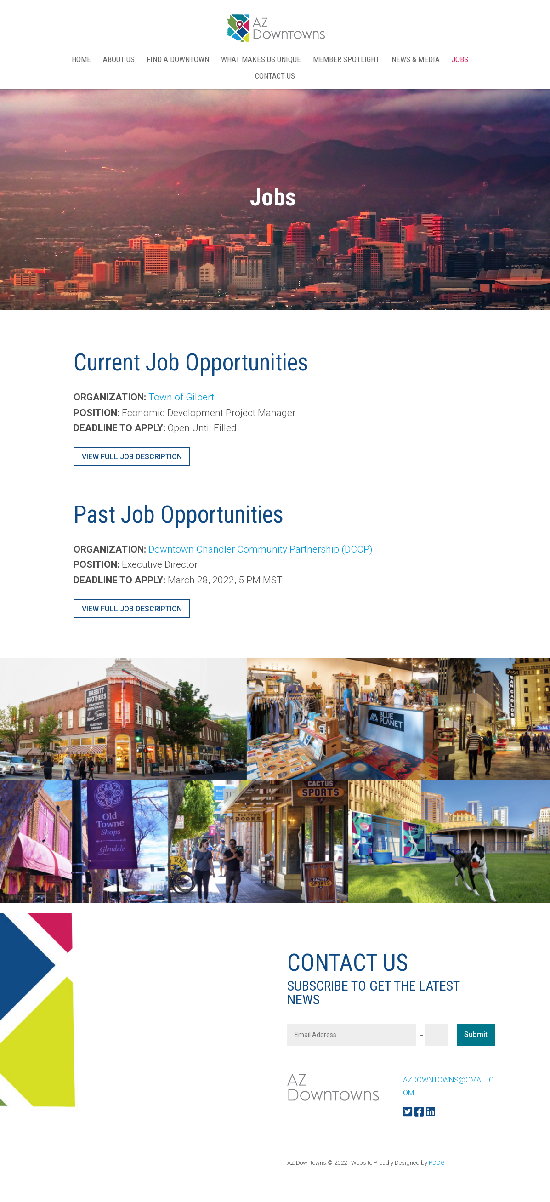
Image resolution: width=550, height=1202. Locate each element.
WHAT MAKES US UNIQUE (261, 60)
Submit (476, 1034)
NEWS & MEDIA (415, 60)
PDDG (437, 1162)
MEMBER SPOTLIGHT (346, 60)
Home (81, 60)
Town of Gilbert (181, 397)
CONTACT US (275, 76)
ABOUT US (119, 60)
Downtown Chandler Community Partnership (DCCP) (260, 549)
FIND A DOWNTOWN (178, 60)
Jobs (460, 60)
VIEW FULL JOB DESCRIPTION (132, 456)
